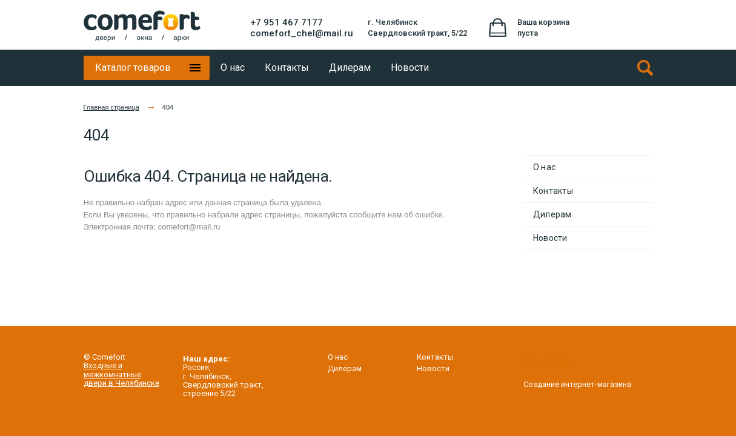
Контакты (553, 191)
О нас (544, 167)
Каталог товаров (133, 67)
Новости (550, 238)
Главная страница (111, 107)
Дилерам (552, 214)
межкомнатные (112, 374)
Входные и (103, 365)
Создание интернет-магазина (577, 380)
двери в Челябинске (121, 383)
